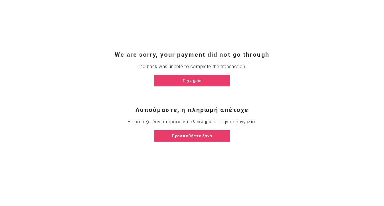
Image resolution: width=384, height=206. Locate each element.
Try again (192, 80)
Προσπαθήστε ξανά (192, 136)
